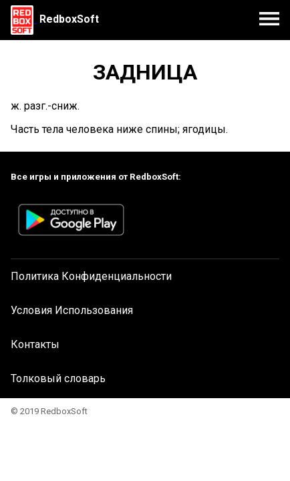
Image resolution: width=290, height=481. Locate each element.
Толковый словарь (58, 378)
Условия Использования (72, 310)
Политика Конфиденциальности (91, 276)
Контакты (35, 344)
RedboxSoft (69, 19)
